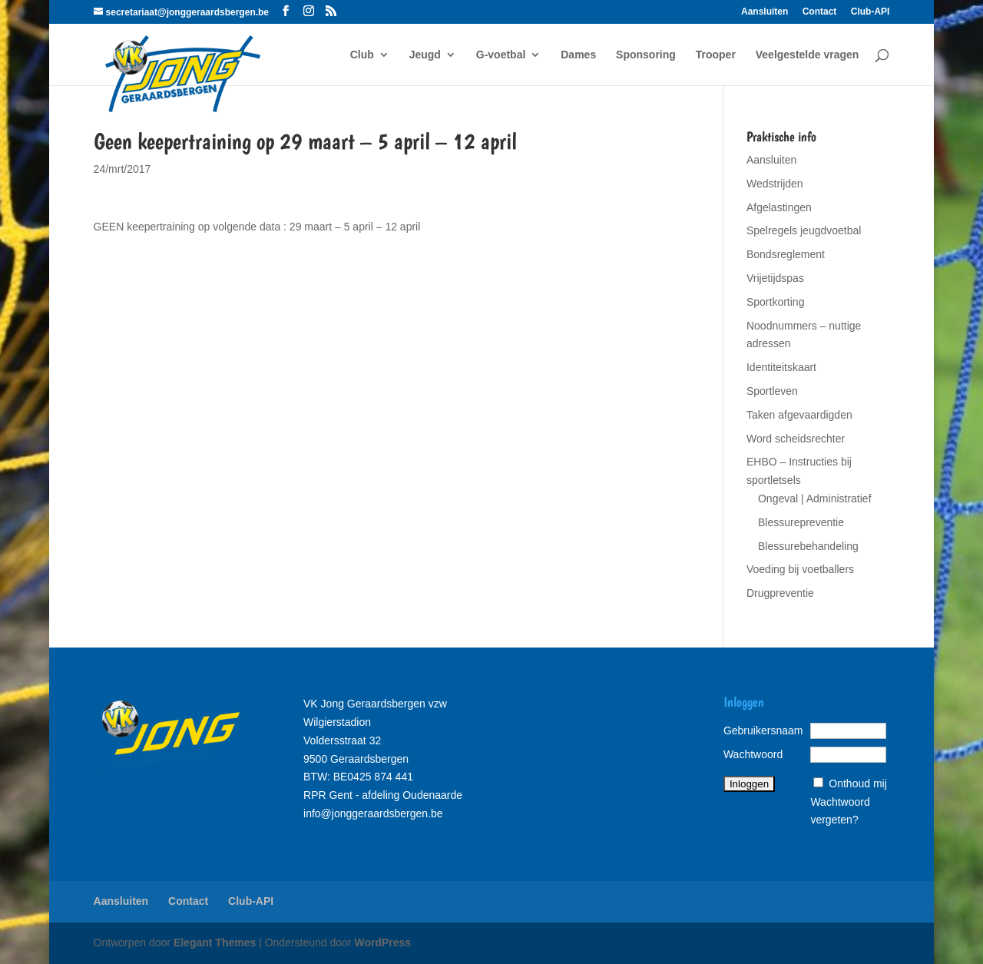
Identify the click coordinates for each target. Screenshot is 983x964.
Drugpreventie (780, 593)
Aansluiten (764, 12)
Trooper (716, 55)
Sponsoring (646, 55)
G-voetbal (501, 55)
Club (362, 55)
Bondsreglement (785, 254)
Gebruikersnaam (763, 730)
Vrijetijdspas (775, 278)
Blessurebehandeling (808, 546)
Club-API (870, 12)
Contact (820, 12)
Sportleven (772, 391)
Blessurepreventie (801, 522)
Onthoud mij (857, 783)
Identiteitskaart (781, 367)
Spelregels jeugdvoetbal (803, 230)
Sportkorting (775, 302)
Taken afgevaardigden (799, 415)
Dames (578, 55)
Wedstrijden (774, 183)
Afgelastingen (779, 207)
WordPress (382, 942)
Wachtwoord (753, 754)
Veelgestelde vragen (807, 55)
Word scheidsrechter (795, 438)
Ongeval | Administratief (815, 498)
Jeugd (425, 55)
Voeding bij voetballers (800, 569)
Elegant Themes (215, 942)
